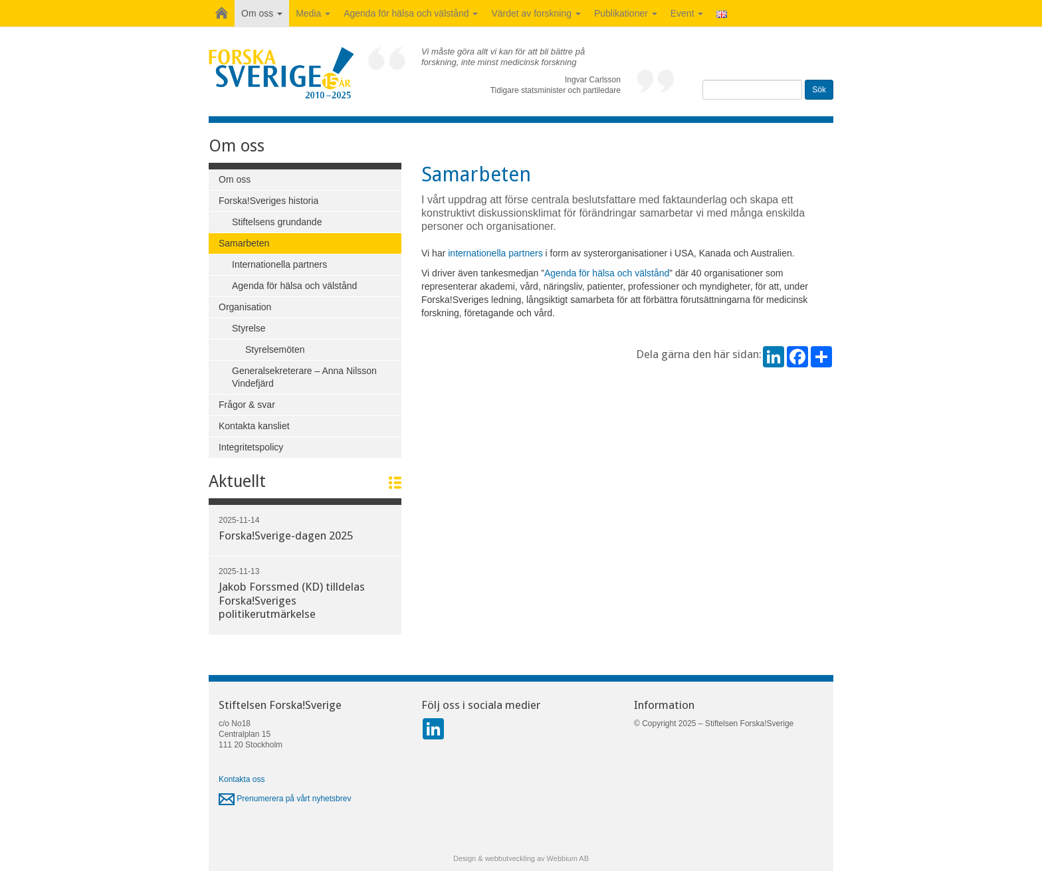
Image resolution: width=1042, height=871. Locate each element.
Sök (819, 89)
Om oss (261, 13)
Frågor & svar (247, 404)
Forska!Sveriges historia (268, 200)
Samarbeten (244, 243)
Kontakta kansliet (254, 426)
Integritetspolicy (251, 447)
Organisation (245, 307)
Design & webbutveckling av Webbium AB (521, 858)
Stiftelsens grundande (277, 222)
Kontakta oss (241, 779)
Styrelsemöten (274, 349)
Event (687, 13)
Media (313, 13)
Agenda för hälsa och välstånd (411, 13)
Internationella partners (279, 264)
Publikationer (625, 13)
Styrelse (249, 328)
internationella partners (495, 253)
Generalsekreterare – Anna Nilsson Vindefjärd (304, 377)
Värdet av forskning (536, 13)
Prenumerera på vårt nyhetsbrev (285, 798)
